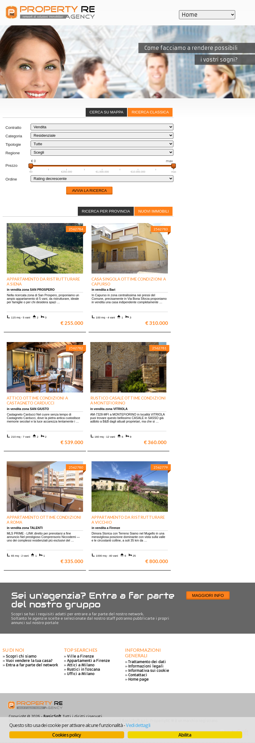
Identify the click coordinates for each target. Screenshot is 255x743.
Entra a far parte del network (32, 665)
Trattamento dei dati (147, 662)
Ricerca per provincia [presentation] (106, 211)
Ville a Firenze (80, 656)
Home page (138, 679)
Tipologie (13, 144)
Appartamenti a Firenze (88, 660)
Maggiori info (208, 595)
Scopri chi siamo (21, 656)
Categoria (14, 136)
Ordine (11, 179)
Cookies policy (66, 735)
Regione (13, 153)
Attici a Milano (80, 665)
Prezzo (11, 165)
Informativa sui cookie (148, 670)
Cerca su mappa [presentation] (106, 112)
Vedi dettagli (138, 725)
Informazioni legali (145, 666)
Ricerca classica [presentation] (150, 112)
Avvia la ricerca (89, 190)
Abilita (184, 735)
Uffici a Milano (80, 674)
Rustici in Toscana (83, 669)
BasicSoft (52, 716)
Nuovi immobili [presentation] (153, 211)
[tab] (150, 112)
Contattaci (137, 675)
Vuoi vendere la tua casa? (29, 660)
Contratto (13, 127)
